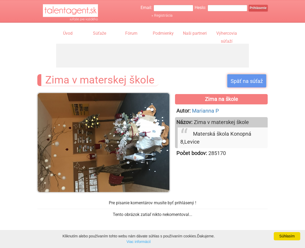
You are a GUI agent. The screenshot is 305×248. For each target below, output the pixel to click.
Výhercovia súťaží (226, 34)
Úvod (68, 33)
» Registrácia (162, 15)
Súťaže (99, 33)
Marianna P (205, 111)
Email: (146, 7)
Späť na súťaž (247, 81)
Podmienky (163, 33)
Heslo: (200, 7)
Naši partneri (195, 33)
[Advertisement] (152, 56)
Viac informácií (139, 242)
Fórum (131, 33)
